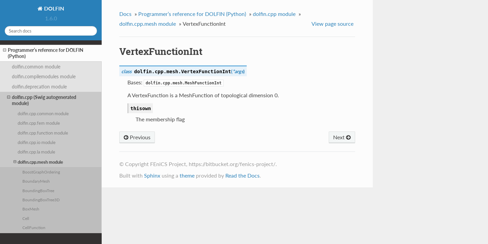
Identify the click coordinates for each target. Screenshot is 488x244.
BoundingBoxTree (38, 190)
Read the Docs (242, 175)
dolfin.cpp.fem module (39, 123)
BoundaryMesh (36, 181)
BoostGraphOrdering (41, 171)
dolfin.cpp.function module (43, 133)
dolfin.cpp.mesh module (38, 162)
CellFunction (33, 227)
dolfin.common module (36, 66)
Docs (125, 14)
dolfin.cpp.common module (43, 113)
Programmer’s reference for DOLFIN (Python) (43, 53)
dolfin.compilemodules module (44, 76)
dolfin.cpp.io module (37, 142)
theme (187, 175)
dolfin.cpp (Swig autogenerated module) (41, 100)
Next (342, 137)
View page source (332, 23)
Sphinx (152, 175)
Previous (137, 137)
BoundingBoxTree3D (41, 199)
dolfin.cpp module (274, 14)
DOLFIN (53, 8)
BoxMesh (30, 208)
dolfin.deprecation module (39, 86)
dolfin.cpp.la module (36, 152)
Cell (25, 218)
